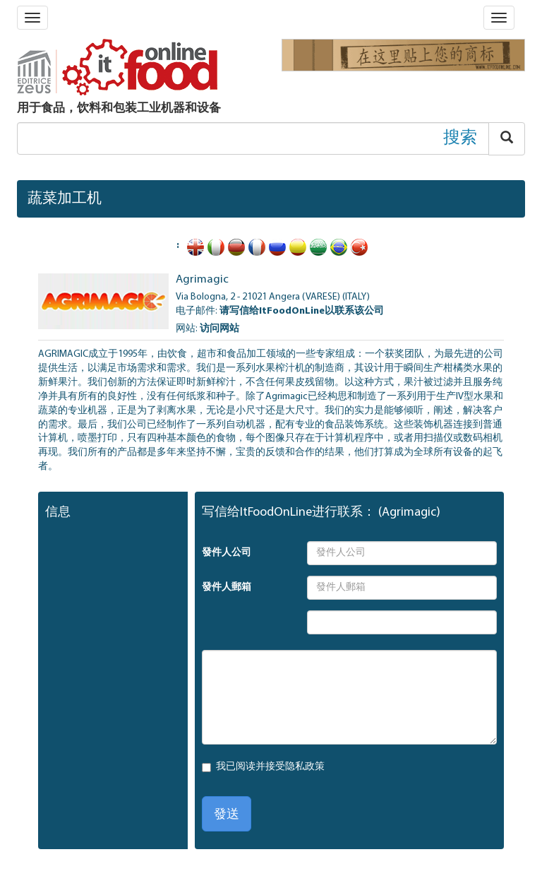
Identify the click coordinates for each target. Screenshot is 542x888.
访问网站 (219, 329)
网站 (185, 329)
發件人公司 (226, 552)
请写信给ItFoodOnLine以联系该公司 (301, 311)
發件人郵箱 (226, 587)
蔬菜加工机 (65, 198)
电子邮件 (195, 311)
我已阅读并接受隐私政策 (270, 767)
